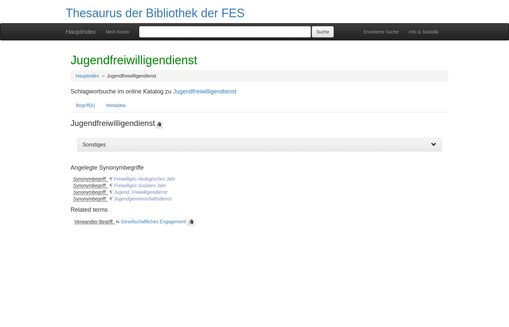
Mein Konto (117, 31)
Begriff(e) (85, 105)
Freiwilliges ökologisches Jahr (144, 179)
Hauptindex (81, 31)
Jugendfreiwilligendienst (204, 91)
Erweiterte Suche (381, 31)
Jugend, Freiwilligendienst (140, 192)
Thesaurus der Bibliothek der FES (155, 13)
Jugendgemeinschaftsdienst (143, 198)
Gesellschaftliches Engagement (153, 221)
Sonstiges (94, 144)
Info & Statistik (423, 31)
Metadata (115, 105)
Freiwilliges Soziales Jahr (140, 185)
